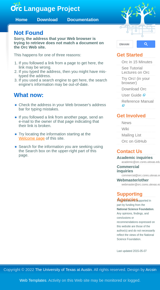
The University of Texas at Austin (63, 269)
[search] (124, 44)
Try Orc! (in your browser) (136, 80)
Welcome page (32, 138)
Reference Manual (138, 103)
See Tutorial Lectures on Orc (135, 70)
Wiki (125, 129)
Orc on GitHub (134, 141)
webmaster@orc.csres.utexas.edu (138, 184)
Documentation (83, 19)
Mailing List (131, 135)
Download (47, 19)
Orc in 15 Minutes (137, 62)
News (126, 123)
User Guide (134, 95)
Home (21, 19)
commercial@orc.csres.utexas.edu (138, 175)
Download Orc (134, 89)
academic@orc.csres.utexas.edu (138, 162)
